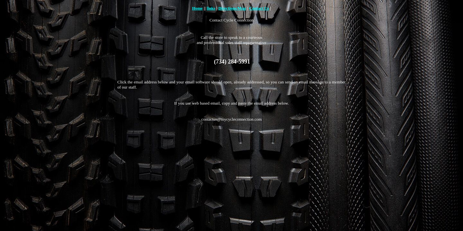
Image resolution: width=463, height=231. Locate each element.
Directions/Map (232, 8)
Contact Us (259, 8)
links (211, 8)
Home (197, 8)
